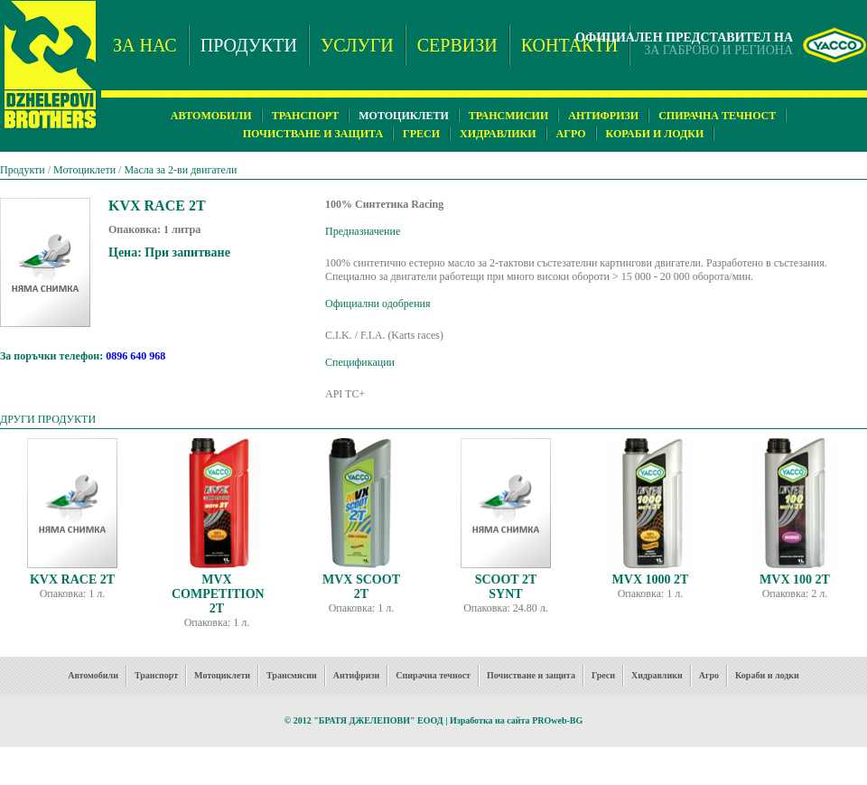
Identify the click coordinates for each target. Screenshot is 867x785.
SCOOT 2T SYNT (506, 587)
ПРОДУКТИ (248, 45)
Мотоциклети (84, 170)
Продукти (22, 170)
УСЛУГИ (357, 45)
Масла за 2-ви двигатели (180, 170)
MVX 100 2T (795, 579)
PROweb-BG (557, 720)
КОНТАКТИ (569, 45)
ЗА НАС (145, 45)
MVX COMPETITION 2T (218, 594)
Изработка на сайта (490, 720)
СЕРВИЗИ (457, 45)
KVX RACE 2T (72, 579)
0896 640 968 (135, 356)
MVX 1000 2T (650, 579)
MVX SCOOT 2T (361, 587)
